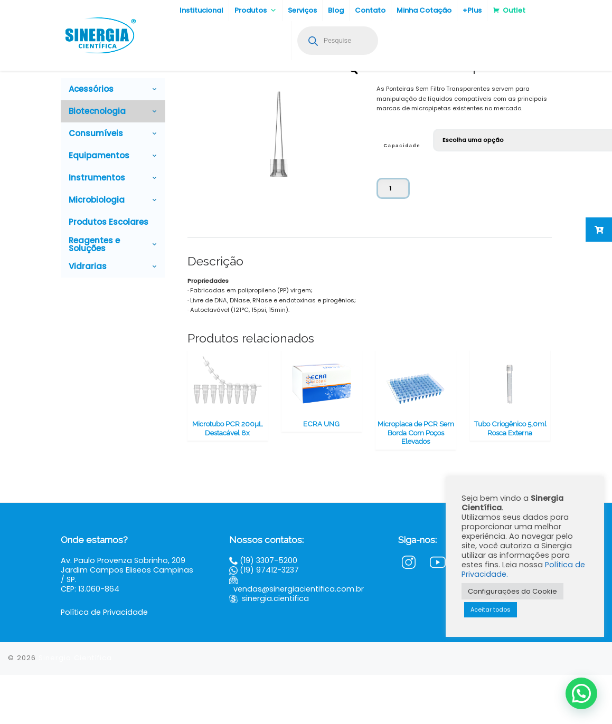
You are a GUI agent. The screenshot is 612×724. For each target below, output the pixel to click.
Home (69, 87)
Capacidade (402, 194)
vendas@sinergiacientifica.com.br (298, 638)
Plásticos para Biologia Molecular (172, 87)
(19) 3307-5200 (268, 609)
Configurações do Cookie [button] (512, 591)
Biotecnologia (101, 87)
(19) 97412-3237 (269, 619)
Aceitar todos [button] (490, 609)
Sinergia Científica (75, 707)
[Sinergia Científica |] (99, 34)
